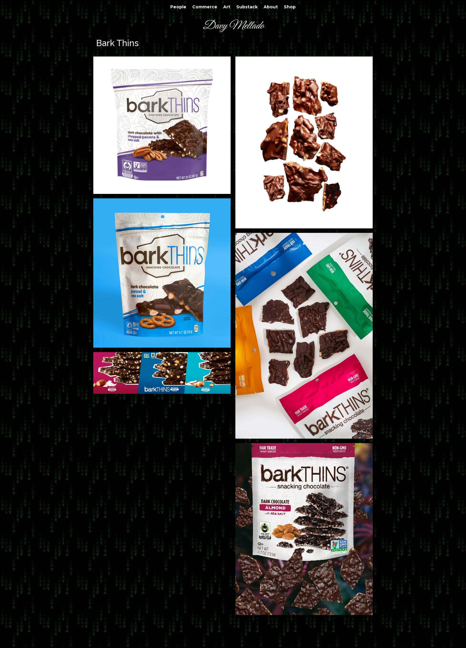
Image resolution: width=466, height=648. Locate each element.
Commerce (204, 7)
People (178, 7)
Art (226, 7)
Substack (247, 7)
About (271, 7)
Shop (290, 7)
